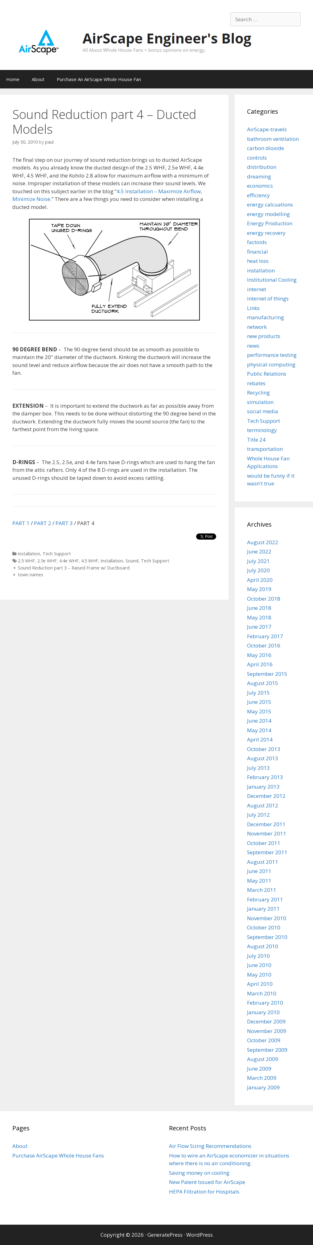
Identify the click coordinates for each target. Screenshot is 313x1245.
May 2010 (259, 974)
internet (256, 289)
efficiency (258, 195)
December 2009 (266, 1021)
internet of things (268, 298)
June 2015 (259, 701)
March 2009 (261, 1077)
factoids (257, 242)
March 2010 (261, 993)
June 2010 (259, 965)
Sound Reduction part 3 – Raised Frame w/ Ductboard (74, 568)
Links (253, 308)
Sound (132, 561)
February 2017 (265, 636)
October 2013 (263, 749)
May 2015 (259, 711)
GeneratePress (165, 1234)
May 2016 (259, 655)
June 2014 (259, 720)
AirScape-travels (267, 129)
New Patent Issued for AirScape (207, 1182)
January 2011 (263, 908)
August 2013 (262, 758)
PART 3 (64, 523)
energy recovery (266, 232)
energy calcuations (270, 204)
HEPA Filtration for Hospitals (204, 1191)
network (257, 326)
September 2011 (267, 852)
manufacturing (265, 317)
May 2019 (259, 589)
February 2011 (265, 899)
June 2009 (259, 1068)
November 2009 (266, 1031)
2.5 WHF (26, 561)
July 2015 (258, 692)
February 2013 (265, 777)
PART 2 (42, 523)
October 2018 (263, 598)
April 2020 (260, 579)
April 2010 (260, 983)
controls (257, 157)
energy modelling (268, 214)
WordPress (199, 1234)
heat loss (258, 260)
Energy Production (269, 223)
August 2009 (262, 1059)
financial (257, 251)
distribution (261, 166)
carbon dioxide (265, 148)
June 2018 (259, 607)
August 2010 (262, 946)
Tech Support (57, 554)
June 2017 (259, 626)
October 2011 (263, 843)
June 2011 (259, 871)
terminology (262, 430)
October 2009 (263, 1040)
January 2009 (263, 1087)
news (253, 345)
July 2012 (258, 814)
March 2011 (261, 889)
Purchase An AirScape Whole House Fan (99, 79)
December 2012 (266, 795)
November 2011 (266, 833)
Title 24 (256, 439)
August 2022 (262, 542)
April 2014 (260, 739)
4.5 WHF (89, 561)
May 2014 (259, 730)
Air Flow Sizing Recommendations (210, 1145)
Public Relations (266, 373)
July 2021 (258, 561)
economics (260, 185)
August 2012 (262, 805)
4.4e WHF (69, 561)
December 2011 (266, 824)
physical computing (271, 364)
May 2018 (259, 617)
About (38, 79)
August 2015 (262, 683)
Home (12, 79)
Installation (112, 561)
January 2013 (263, 786)
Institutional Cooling (272, 279)
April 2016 (260, 664)
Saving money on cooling (199, 1172)
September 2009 (267, 1049)
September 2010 (267, 937)
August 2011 (262, 861)
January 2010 (263, 1012)
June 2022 (259, 551)
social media (262, 411)
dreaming (259, 176)
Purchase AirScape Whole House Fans (58, 1155)
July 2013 (258, 767)
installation (29, 554)
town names (30, 575)
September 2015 (267, 673)
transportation (265, 448)
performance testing (272, 354)
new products (263, 336)
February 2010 (265, 1002)
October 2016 (263, 645)
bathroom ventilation (273, 138)
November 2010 (266, 918)
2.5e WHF (47, 561)
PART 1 (21, 523)
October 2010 (263, 927)
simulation (260, 402)
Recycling (258, 392)
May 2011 (259, 880)
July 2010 (258, 955)
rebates (256, 383)
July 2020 (258, 570)
